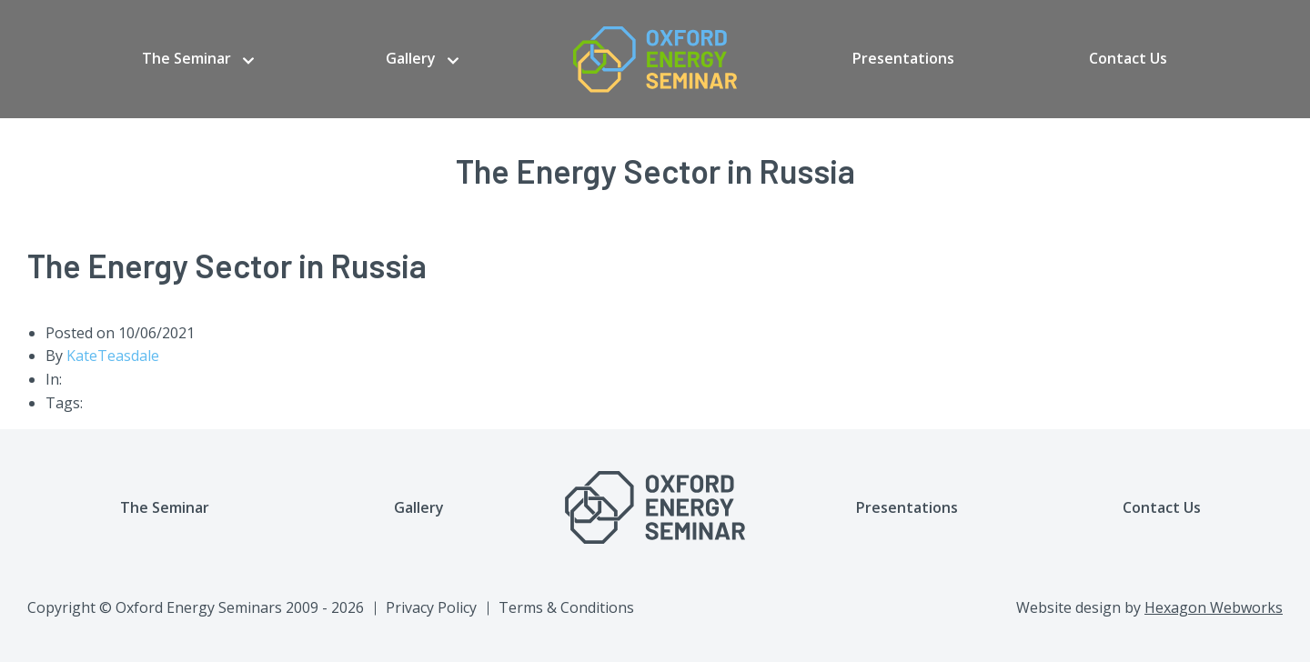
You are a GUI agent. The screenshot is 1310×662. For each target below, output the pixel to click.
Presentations (903, 58)
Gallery (411, 58)
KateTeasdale (112, 356)
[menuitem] (198, 59)
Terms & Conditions (566, 607)
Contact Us (1128, 58)
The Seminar (186, 58)
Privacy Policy (431, 607)
